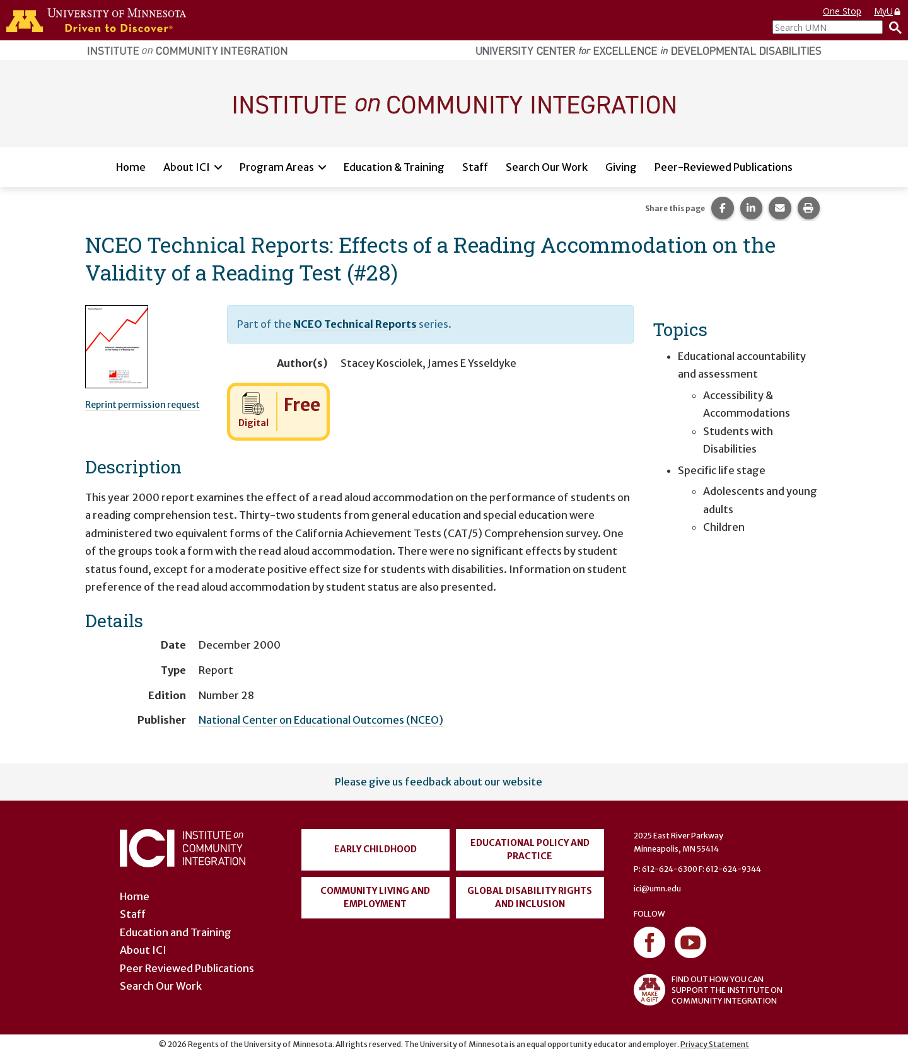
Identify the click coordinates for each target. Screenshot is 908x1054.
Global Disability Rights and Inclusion (529, 897)
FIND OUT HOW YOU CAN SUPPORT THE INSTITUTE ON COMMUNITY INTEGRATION (708, 989)
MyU (888, 11)
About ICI (186, 167)
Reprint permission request (142, 404)
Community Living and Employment (375, 897)
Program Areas (277, 167)
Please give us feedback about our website (438, 781)
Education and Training (175, 932)
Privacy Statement (714, 1044)
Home (131, 167)
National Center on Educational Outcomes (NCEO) (321, 720)
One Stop (842, 11)
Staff (475, 167)
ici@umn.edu (657, 888)
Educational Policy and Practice (530, 849)
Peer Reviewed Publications (187, 968)
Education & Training (394, 167)
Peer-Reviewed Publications (724, 167)
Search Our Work (547, 167)
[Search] (892, 27)
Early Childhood (375, 849)
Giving (621, 167)
